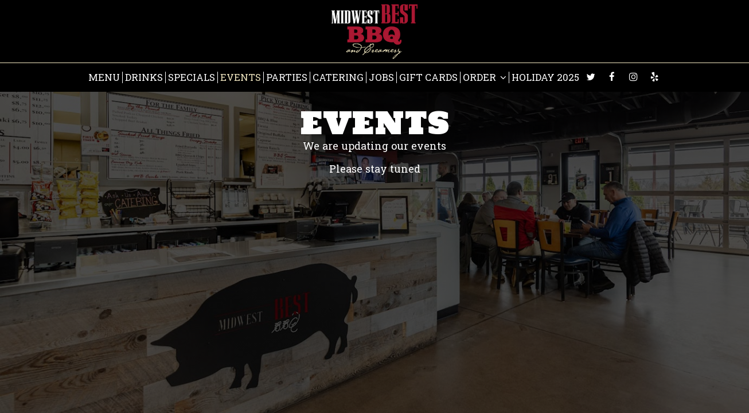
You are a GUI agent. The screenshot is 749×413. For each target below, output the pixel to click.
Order (484, 77)
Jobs (381, 77)
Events (240, 77)
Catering (338, 77)
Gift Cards (428, 77)
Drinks (144, 77)
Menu (104, 77)
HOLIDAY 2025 (545, 77)
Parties (286, 77)
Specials (191, 77)
